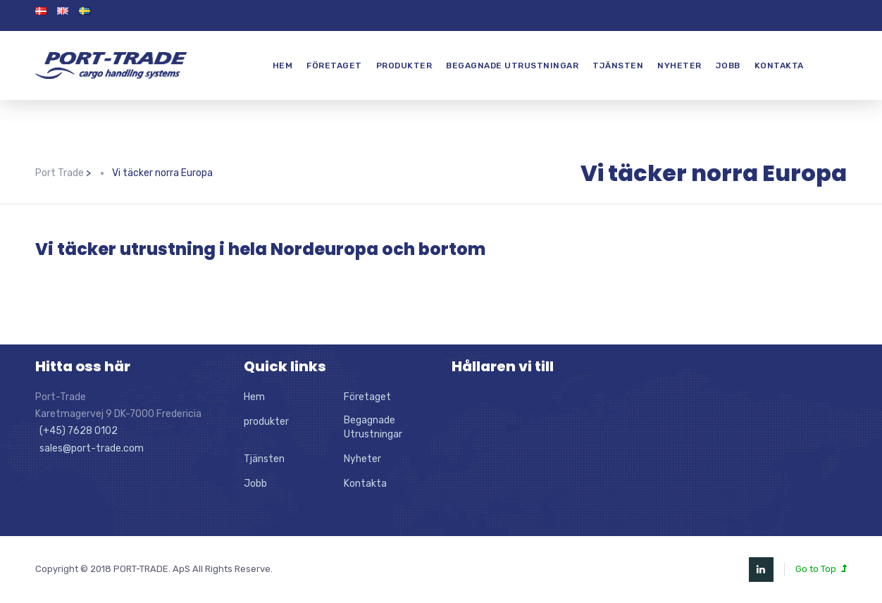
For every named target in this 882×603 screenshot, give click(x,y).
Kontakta (779, 65)
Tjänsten (617, 65)
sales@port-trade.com (89, 448)
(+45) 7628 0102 (76, 431)
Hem (283, 65)
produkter (404, 65)
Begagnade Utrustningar (512, 65)
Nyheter (679, 65)
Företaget (334, 65)
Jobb (728, 65)
